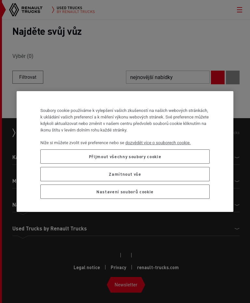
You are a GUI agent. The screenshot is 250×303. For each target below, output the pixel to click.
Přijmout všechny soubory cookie (125, 156)
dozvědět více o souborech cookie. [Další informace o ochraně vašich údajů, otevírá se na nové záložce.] (158, 142)
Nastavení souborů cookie (125, 191)
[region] (125, 151)
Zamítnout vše (125, 174)
